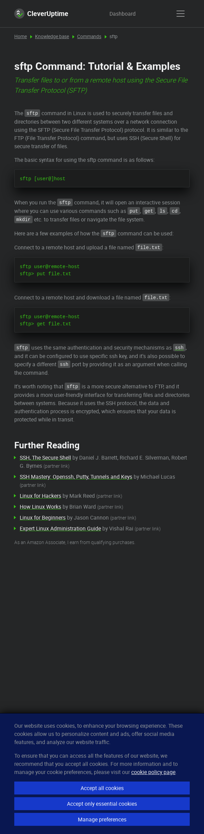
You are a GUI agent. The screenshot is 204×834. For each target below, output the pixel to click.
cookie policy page (153, 772)
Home (20, 36)
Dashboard (116, 13)
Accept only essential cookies (102, 803)
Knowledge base (52, 36)
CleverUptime (41, 14)
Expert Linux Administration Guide (60, 528)
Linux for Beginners (43, 517)
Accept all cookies (102, 788)
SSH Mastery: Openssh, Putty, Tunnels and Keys (76, 476)
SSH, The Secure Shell (45, 457)
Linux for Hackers (40, 495)
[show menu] (180, 13)
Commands (89, 36)
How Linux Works (40, 506)
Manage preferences (102, 819)
